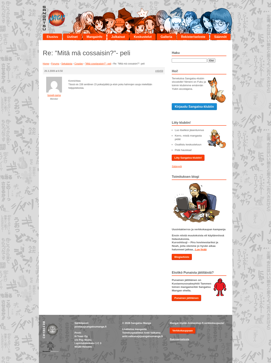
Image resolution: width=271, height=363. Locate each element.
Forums (55, 63)
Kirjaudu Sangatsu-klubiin (194, 106)
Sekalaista (66, 63)
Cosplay (78, 63)
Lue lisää (200, 249)
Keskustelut (143, 36)
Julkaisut (118, 36)
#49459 (159, 71)
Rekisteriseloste (193, 36)
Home (46, 63)
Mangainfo (94, 36)
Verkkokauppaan (182, 330)
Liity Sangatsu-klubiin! (188, 157)
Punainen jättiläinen (186, 298)
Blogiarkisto (181, 256)
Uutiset (72, 36)
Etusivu (52, 36)
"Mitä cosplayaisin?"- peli (98, 63)
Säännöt (220, 36)
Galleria (166, 36)
